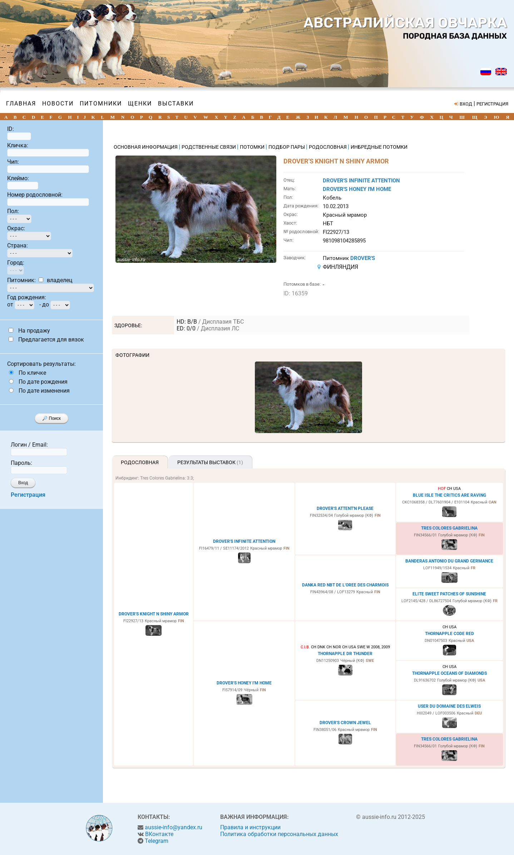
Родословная (140, 462)
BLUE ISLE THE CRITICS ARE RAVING (449, 495)
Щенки (140, 103)
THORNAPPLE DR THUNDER (345, 653)
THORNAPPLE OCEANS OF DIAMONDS (449, 673)
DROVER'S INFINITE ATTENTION (361, 180)
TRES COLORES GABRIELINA (449, 528)
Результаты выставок (210, 462)
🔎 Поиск (51, 418)
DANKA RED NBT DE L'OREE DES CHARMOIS (345, 585)
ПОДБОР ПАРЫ (287, 147)
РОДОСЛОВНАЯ (328, 147)
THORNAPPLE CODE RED (449, 633)
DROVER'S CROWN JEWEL (345, 722)
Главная (21, 103)
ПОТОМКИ (253, 147)
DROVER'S (362, 258)
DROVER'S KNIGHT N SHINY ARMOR (154, 613)
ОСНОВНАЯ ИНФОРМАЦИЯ (146, 147)
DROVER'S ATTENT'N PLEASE (345, 508)
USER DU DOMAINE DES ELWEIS (449, 706)
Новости (58, 103)
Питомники (101, 103)
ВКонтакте (159, 834)
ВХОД (466, 104)
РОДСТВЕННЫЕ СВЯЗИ (209, 147)
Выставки (176, 103)
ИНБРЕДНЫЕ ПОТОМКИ (379, 147)
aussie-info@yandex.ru (173, 827)
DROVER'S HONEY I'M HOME (357, 189)
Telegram (156, 840)
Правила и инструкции (250, 827)
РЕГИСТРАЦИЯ (492, 104)
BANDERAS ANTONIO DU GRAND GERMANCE (449, 561)
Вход (23, 482)
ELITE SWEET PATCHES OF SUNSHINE (449, 593)
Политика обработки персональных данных (279, 834)
